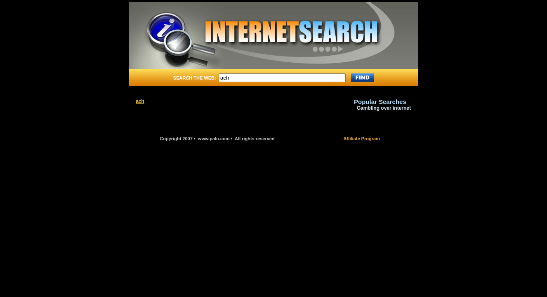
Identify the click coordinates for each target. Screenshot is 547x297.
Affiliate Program (361, 138)
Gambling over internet (384, 108)
